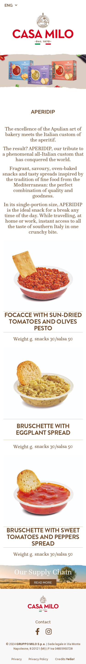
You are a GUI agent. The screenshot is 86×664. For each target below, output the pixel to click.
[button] (85, 5)
